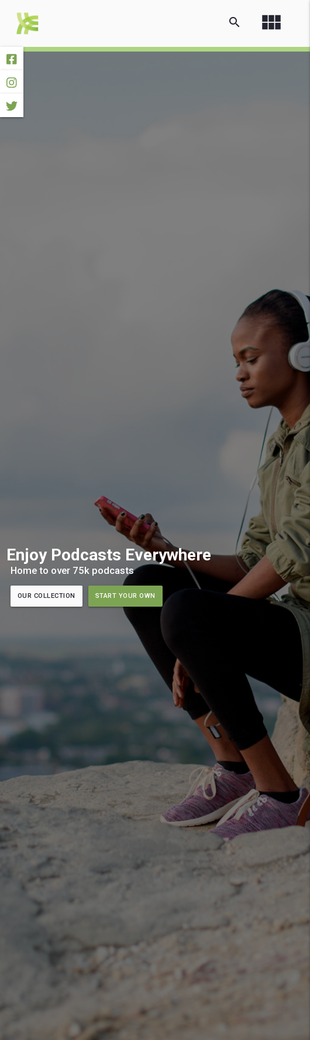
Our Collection (46, 596)
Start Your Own (125, 596)
